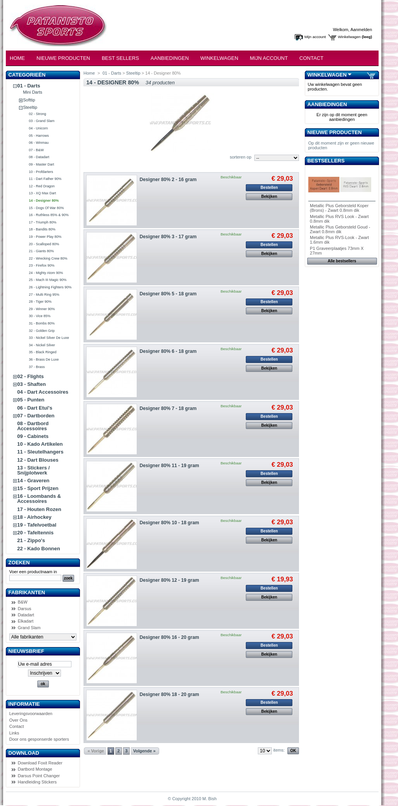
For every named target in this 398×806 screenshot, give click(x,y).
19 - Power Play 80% (45, 237)
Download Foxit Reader (40, 763)
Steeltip (30, 107)
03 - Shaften (31, 384)
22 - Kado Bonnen (38, 548)
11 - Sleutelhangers (40, 452)
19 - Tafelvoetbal (36, 525)
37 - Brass (37, 367)
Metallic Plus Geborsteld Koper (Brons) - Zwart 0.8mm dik (339, 208)
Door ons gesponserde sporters (39, 739)
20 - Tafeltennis (35, 533)
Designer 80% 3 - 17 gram (168, 236)
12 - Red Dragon (42, 186)
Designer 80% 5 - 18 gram (168, 294)
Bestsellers (326, 161)
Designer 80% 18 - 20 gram (169, 694)
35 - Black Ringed (42, 352)
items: (279, 750)
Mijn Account (269, 58)
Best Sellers (120, 58)
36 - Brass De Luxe (44, 359)
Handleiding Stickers (37, 782)
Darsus (24, 608)
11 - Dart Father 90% (45, 179)
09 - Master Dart (41, 164)
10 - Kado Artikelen (40, 444)
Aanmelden (361, 29)
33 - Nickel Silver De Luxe (49, 338)
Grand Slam (29, 627)
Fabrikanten (27, 592)
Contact (311, 58)
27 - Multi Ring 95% (44, 295)
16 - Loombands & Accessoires (39, 498)
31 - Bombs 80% (42, 323)
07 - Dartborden (35, 416)
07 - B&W (36, 150)
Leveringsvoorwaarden (30, 713)
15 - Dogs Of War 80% (46, 208)
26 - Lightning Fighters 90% (50, 287)
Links (14, 733)
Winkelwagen (349, 37)
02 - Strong (37, 114)
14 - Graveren (33, 480)
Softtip (29, 100)
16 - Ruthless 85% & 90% (49, 215)
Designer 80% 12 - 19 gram (169, 580)
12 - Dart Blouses (37, 460)
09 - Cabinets (33, 436)
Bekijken (269, 196)
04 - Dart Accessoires (42, 392)
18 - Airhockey (34, 517)
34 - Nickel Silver (42, 345)
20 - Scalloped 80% (44, 244)
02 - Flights (30, 376)
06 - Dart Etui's (34, 408)
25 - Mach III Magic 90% (47, 280)
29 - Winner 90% (42, 309)
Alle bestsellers (342, 261)
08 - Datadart (39, 157)
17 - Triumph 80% (42, 222)
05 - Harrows (39, 136)
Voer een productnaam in (33, 571)
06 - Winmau (39, 143)
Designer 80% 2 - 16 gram (168, 179)
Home (17, 58)
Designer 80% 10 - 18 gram (169, 522)
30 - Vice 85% (39, 316)
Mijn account (315, 37)
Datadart (26, 614)
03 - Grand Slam (41, 121)
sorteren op (241, 157)
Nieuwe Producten (63, 58)
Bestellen (269, 187)
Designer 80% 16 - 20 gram (169, 637)
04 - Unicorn (38, 128)
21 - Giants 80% (41, 251)
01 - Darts (28, 86)
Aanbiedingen (170, 58)
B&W (23, 602)
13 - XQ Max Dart (42, 193)
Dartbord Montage (35, 769)
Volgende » (144, 750)
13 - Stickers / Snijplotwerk (33, 470)
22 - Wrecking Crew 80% (48, 258)
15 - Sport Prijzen (37, 488)
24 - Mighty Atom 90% (46, 273)
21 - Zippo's (31, 540)
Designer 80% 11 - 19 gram (169, 465)
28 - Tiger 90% (40, 302)
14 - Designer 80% (44, 200)
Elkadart (25, 621)
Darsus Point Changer (39, 775)
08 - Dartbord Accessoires (33, 425)
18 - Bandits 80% (42, 229)
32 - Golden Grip (42, 331)
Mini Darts (32, 92)
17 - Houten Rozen (39, 509)
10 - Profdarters (41, 172)
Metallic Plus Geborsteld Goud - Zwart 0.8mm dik (340, 229)
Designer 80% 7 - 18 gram (168, 408)
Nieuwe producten (335, 132)
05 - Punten (30, 400)
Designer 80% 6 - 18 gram (168, 351)
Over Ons (18, 720)
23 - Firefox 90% (41, 265)
